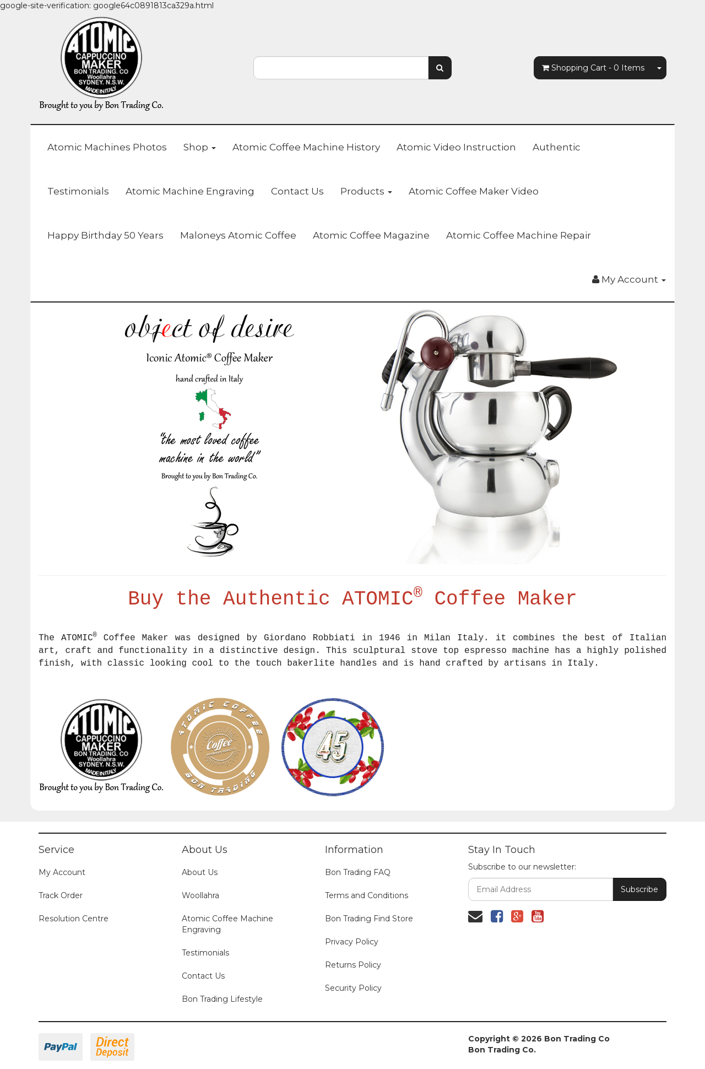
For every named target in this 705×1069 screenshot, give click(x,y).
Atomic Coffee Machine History (306, 147)
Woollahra (200, 895)
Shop (199, 147)
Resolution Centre (74, 919)
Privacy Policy (351, 942)
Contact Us (297, 191)
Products (366, 191)
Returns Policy (353, 965)
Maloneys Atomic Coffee (238, 235)
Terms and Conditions (366, 895)
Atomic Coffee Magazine (371, 235)
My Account (62, 872)
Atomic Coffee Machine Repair (518, 235)
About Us (200, 872)
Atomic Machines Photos (107, 147)
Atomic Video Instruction (456, 147)
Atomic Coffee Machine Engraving (227, 924)
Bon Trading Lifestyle (222, 999)
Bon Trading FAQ (358, 872)
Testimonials (78, 191)
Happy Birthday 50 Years (105, 235)
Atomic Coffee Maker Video (474, 191)
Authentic (557, 147)
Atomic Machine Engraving (190, 191)
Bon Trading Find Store (369, 919)
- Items (593, 68)
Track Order (61, 895)
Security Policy (353, 988)
